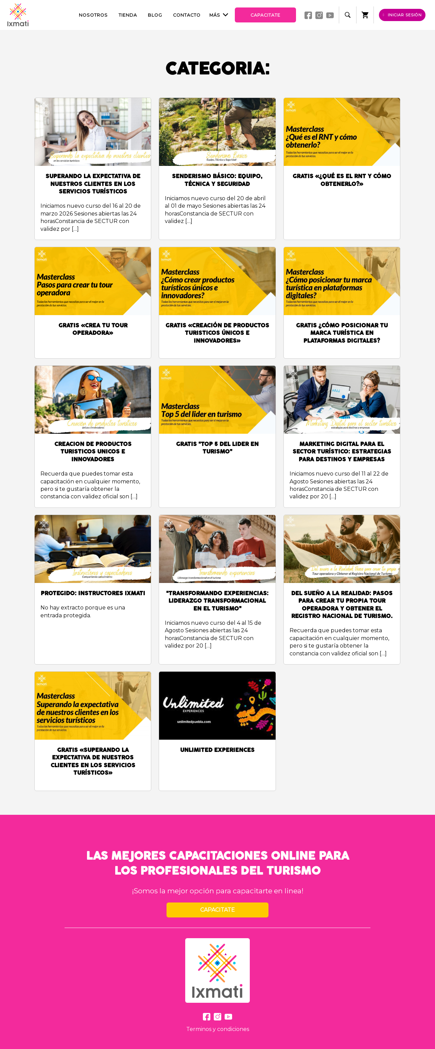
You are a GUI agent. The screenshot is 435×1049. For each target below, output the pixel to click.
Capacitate (265, 15)
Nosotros (93, 15)
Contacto (187, 15)
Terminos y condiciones (217, 1029)
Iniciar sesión (402, 15)
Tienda (128, 15)
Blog (155, 15)
